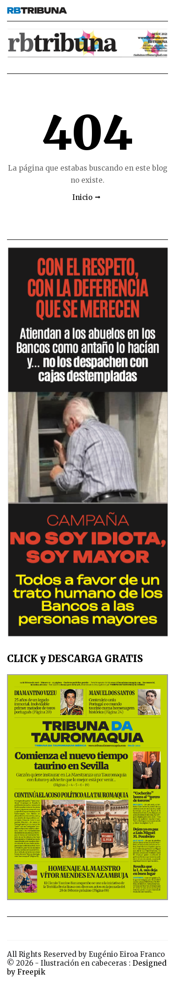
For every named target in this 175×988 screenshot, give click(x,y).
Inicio (82, 197)
